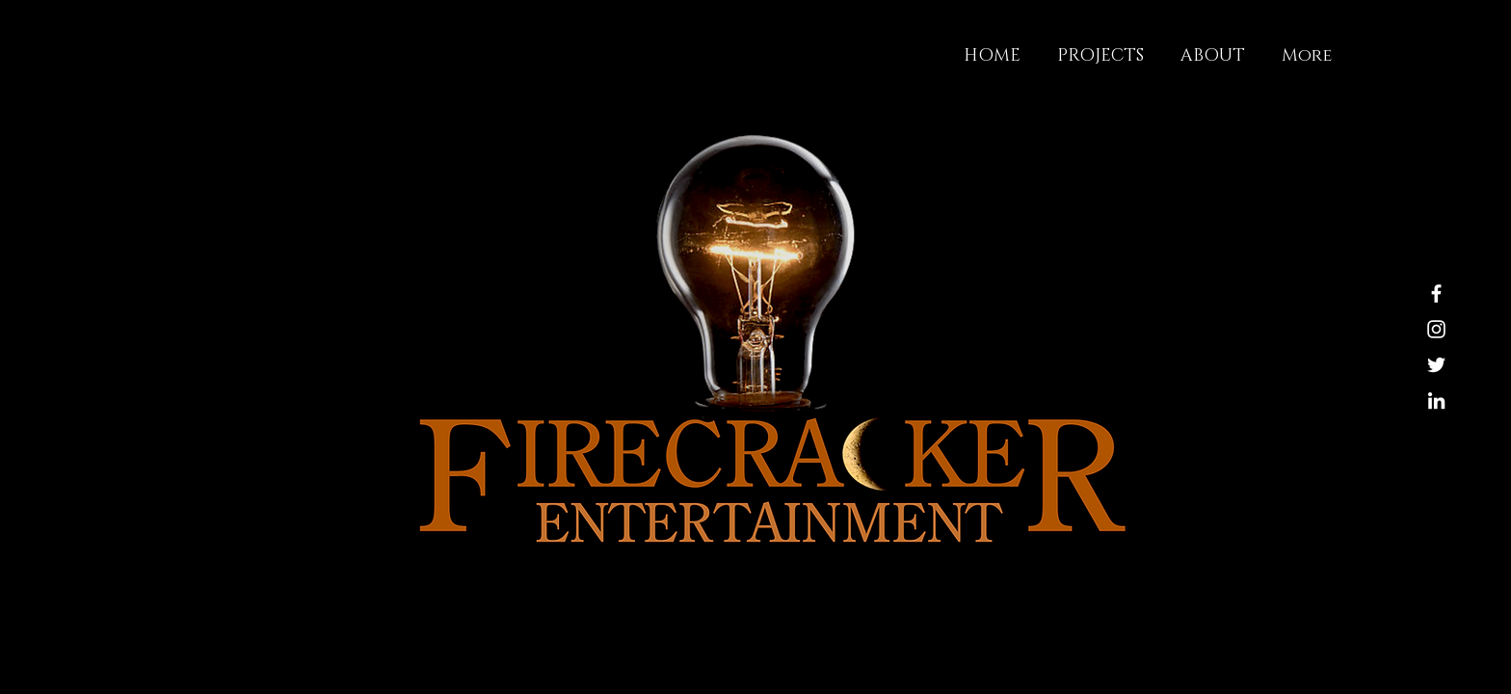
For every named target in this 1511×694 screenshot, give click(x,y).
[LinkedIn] (1436, 400)
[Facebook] (1436, 293)
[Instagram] (1436, 329)
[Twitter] (1436, 365)
